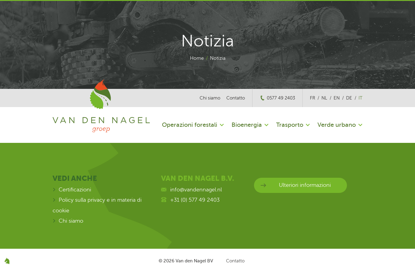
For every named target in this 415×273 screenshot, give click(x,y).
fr (312, 98)
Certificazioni (75, 190)
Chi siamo (210, 98)
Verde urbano (336, 124)
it (360, 98)
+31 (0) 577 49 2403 (195, 200)
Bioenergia (247, 124)
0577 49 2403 (281, 98)
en (337, 98)
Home (197, 58)
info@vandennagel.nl (196, 190)
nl (324, 98)
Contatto (235, 98)
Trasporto (289, 124)
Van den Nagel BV (194, 260)
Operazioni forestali (189, 124)
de (349, 98)
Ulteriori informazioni (305, 185)
